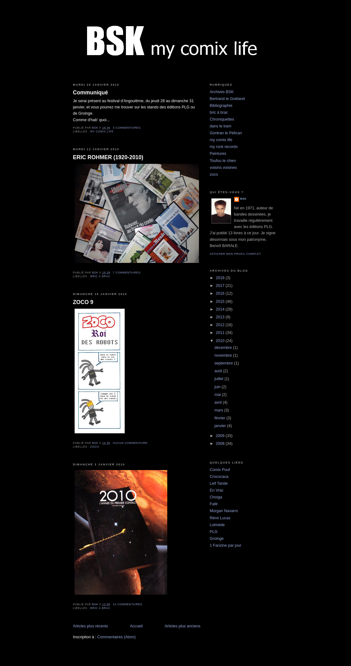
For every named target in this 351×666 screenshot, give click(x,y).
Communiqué (90, 92)
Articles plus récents (90, 626)
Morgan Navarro (224, 511)
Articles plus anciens (183, 626)
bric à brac (100, 276)
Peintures (218, 153)
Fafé (214, 504)
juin (218, 387)
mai (218, 394)
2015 (221, 301)
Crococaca (219, 476)
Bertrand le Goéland (227, 99)
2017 (221, 285)
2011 (221, 333)
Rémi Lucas (220, 518)
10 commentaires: (128, 604)
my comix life (102, 131)
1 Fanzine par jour (226, 545)
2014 (221, 309)
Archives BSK (222, 92)
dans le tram (220, 126)
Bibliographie (221, 105)
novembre (224, 355)
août (219, 371)
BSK (243, 198)
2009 (221, 436)
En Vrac (217, 490)
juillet (219, 379)
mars (219, 410)
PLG (214, 532)
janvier (221, 426)
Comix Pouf (220, 470)
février (221, 418)
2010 (221, 341)
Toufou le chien (223, 161)
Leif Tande (219, 483)
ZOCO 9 (83, 302)
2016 (221, 293)
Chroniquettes (222, 119)
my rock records (224, 147)
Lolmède (217, 525)
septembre (224, 363)
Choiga (216, 497)
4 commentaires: (127, 127)
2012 (221, 325)
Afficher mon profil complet (235, 253)
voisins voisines (223, 167)
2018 (221, 278)
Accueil (136, 626)
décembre (224, 347)
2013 (221, 317)
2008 (221, 443)
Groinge (217, 538)
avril (219, 402)
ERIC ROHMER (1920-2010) (108, 157)
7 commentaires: (127, 272)
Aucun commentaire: (131, 443)
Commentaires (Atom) (116, 637)
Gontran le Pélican (226, 133)
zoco (94, 446)
